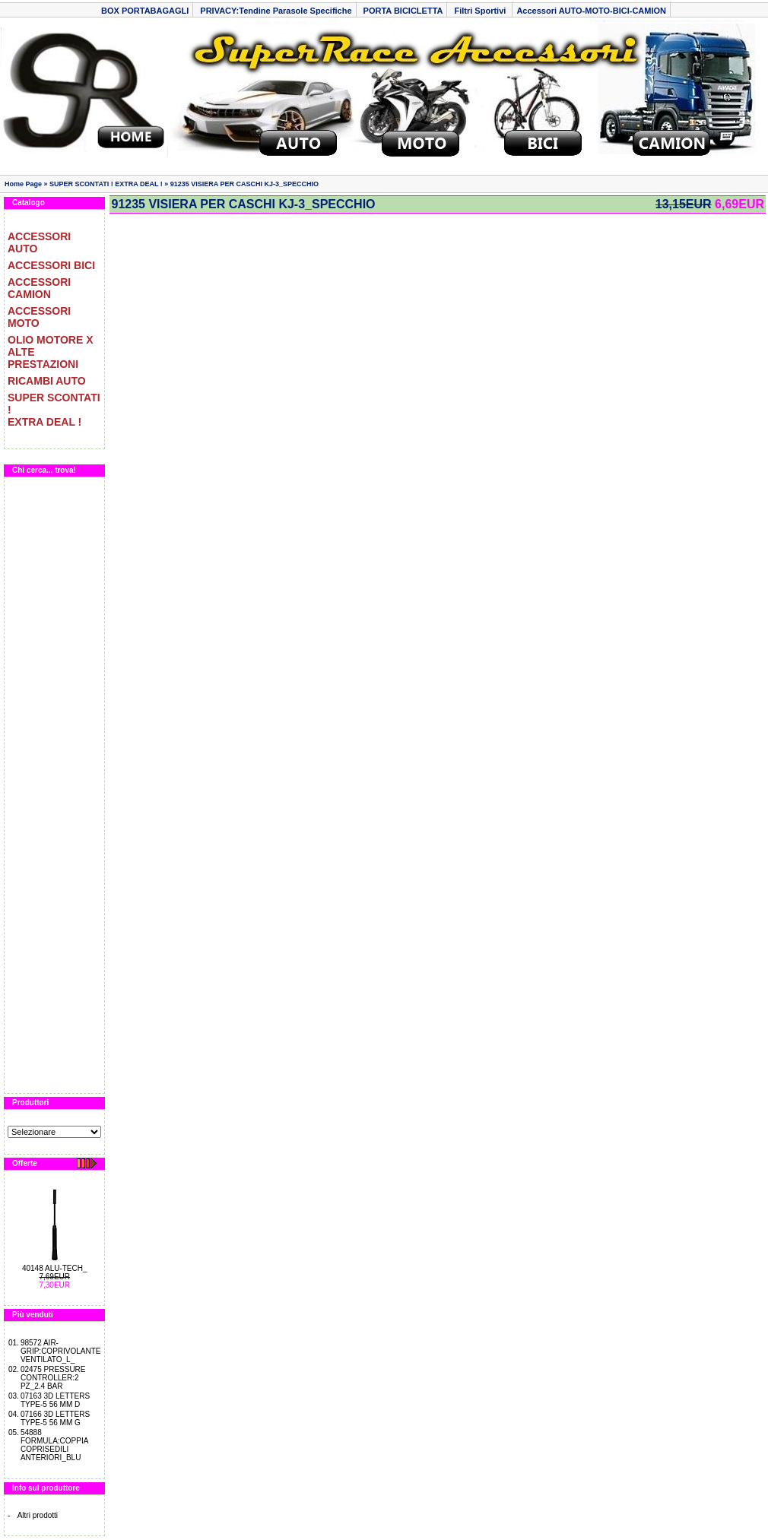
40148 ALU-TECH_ (54, 1268)
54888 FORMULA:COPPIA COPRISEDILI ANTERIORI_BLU (54, 1445)
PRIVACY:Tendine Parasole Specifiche (275, 10)
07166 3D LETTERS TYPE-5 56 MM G (55, 1418)
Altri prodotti (37, 1515)
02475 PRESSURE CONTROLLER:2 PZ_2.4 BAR (53, 1377)
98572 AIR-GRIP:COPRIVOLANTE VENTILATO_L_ (61, 1351)
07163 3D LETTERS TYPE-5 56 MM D (55, 1400)
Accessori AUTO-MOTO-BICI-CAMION (591, 10)
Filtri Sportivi (481, 10)
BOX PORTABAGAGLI (145, 10)
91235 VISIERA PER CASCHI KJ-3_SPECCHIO (244, 184)
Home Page (23, 184)
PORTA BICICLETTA (403, 10)
